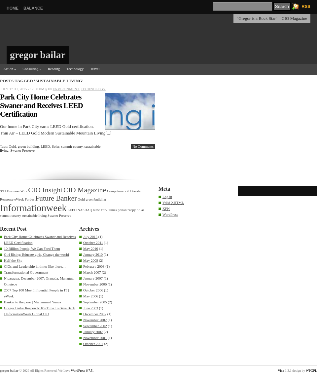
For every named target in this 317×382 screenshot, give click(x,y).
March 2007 (92, 272)
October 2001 (93, 344)
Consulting (31, 69)
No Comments (143, 146)
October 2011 (93, 243)
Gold (12, 146)
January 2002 (93, 332)
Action (9, 69)
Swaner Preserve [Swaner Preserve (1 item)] (59, 215)
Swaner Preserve (22, 150)
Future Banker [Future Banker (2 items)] (56, 198)
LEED (45, 146)
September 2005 (95, 302)
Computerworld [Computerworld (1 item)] (118, 191)
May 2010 (90, 248)
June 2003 (90, 308)
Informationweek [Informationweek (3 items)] (33, 208)
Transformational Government (26, 272)
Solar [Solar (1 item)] (140, 210)
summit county (72, 146)
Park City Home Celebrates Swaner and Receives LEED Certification (41, 105)
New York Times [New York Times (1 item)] (105, 210)
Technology (75, 69)
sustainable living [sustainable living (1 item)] (34, 215)
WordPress (170, 214)
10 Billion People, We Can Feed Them (32, 248)
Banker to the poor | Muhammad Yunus (32, 302)
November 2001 (95, 338)
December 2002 (94, 314)
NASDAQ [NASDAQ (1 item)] (85, 210)
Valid (173, 203)
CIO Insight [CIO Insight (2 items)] (45, 190)
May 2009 (90, 260)
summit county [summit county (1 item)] (10, 215)
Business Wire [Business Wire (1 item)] (17, 191)
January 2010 (93, 254)
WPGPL (311, 370)
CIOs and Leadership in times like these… (35, 266)
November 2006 (95, 284)
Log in (167, 197)
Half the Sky (13, 260)
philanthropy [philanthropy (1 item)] (127, 210)
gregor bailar (37, 54)
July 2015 (90, 237)
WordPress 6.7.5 (82, 370)
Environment (66, 89)
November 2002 (95, 320)
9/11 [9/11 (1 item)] (3, 191)
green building (28, 146)
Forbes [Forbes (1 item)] (29, 199)
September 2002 (95, 326)
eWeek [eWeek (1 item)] (19, 199)
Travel (94, 69)
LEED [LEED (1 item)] (72, 210)
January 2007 (93, 278)
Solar (55, 146)
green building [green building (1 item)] (96, 199)
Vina (281, 370)
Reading (54, 69)
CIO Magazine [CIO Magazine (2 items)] (84, 190)
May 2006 (90, 296)
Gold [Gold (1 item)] (81, 199)
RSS (305, 6)
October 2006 (93, 290)
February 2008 (93, 266)
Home (12, 8)
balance (33, 8)
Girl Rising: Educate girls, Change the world (36, 254)
